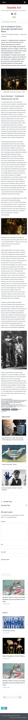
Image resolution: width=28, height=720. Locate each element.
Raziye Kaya (23, 34)
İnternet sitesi (5, 559)
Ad (2, 544)
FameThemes (13, 717)
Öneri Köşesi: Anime (9, 630)
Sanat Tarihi (13, 21)
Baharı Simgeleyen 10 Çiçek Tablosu (14, 656)
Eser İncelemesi (6, 21)
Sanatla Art (14, 7)
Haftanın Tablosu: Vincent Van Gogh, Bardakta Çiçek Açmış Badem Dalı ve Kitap (14, 599)
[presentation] (12, 570)
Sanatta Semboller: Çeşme (9, 464)
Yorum (3, 521)
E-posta (3, 552)
